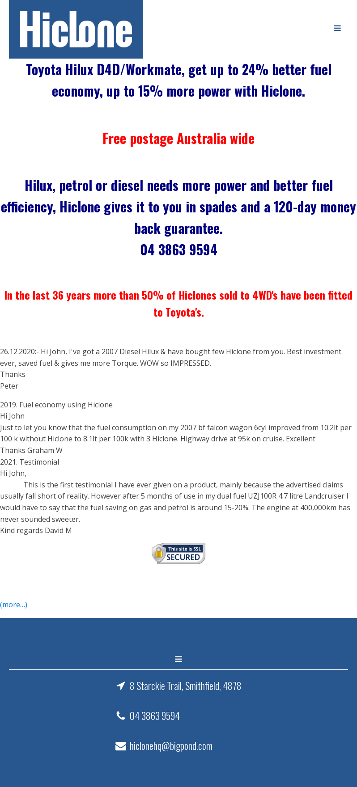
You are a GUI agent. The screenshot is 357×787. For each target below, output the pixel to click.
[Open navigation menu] (337, 29)
